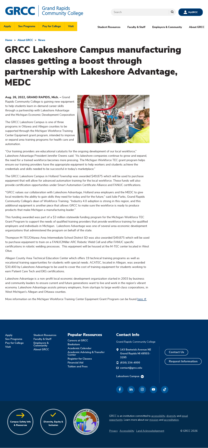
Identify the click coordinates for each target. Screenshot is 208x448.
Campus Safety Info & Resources (20, 424)
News (41, 40)
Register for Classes (80, 358)
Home (8, 40)
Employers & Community (167, 27)
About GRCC (196, 27)
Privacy (113, 431)
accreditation (171, 420)
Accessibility (127, 431)
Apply (7, 26)
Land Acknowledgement (150, 431)
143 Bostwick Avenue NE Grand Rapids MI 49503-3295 (135, 353)
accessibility (158, 416)
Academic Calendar (79, 348)
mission (153, 420)
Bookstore (74, 344)
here (142, 299)
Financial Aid (75, 362)
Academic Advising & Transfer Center (86, 353)
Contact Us (176, 352)
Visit (71, 26)
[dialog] (198, 438)
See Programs (26, 26)
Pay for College (51, 26)
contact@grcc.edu (131, 368)
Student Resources (109, 27)
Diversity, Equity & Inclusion (53, 424)
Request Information (183, 361)
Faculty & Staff (136, 27)
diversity (171, 416)
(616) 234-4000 (130, 362)
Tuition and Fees (78, 366)
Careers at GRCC (78, 340)
